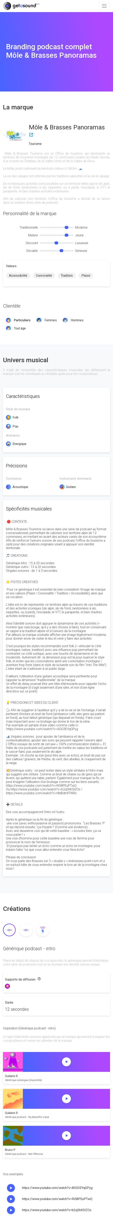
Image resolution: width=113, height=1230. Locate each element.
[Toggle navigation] (104, 6)
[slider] (67, 227)
